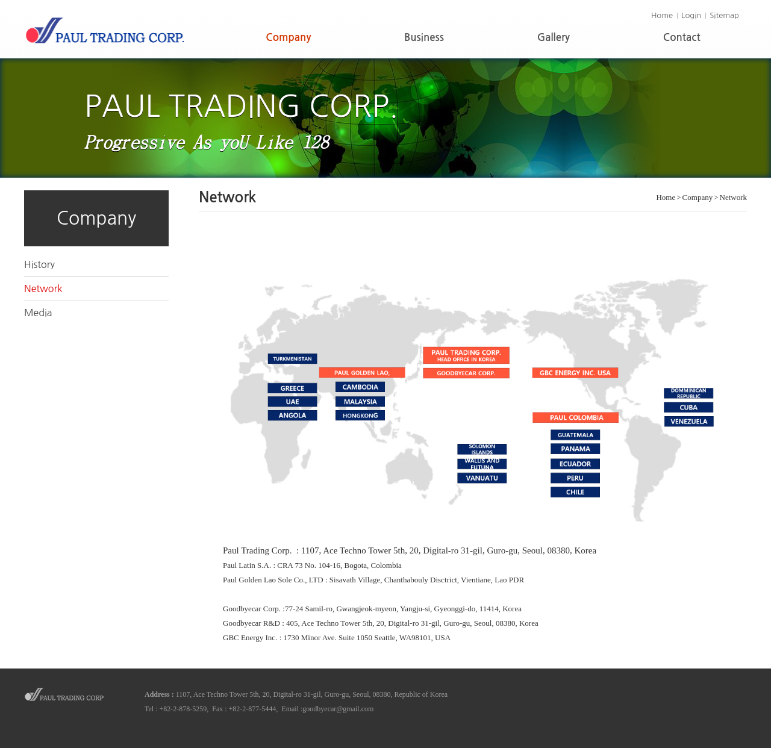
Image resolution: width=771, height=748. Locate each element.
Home (662, 15)
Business (424, 38)
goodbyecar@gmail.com (337, 709)
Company (288, 38)
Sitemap (724, 15)
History (39, 264)
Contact (682, 38)
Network (43, 288)
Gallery (553, 38)
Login (691, 15)
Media (38, 312)
